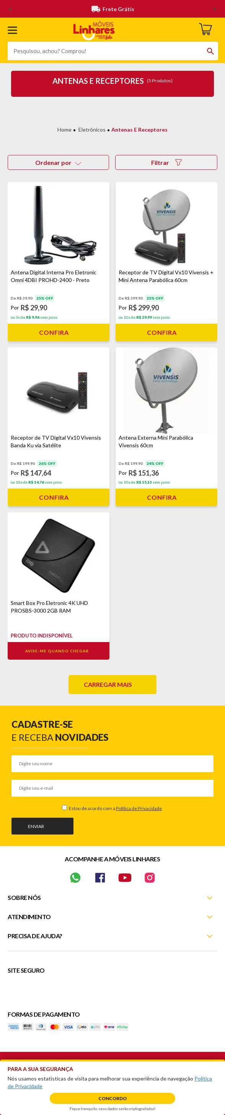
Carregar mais (108, 684)
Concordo (112, 1098)
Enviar (36, 826)
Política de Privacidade (139, 808)
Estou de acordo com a (115, 808)
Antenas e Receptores (139, 129)
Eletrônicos (92, 129)
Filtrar (166, 162)
